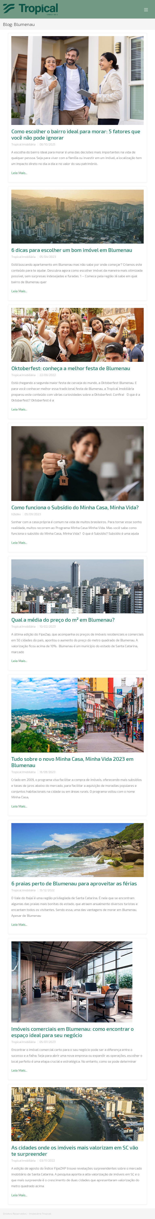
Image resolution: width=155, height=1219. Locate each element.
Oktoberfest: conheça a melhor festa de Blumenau (70, 368)
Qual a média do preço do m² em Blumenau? (63, 619)
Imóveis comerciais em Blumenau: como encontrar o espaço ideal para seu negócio (72, 1032)
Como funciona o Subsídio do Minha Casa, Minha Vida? (75, 507)
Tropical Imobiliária (23, 144)
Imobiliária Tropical (40, 1213)
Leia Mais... (19, 173)
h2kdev (16, 514)
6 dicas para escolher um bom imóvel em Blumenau (71, 250)
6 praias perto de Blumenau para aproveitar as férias (74, 883)
